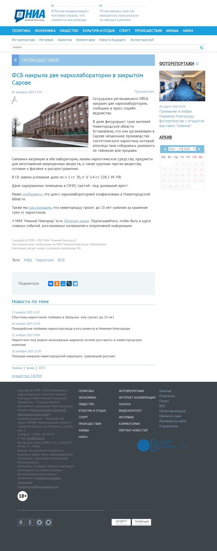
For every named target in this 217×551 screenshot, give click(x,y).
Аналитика (65, 40)
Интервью (46, 40)
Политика (21, 30)
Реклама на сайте (173, 421)
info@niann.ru (36, 438)
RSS (162, 406)
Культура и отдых (99, 30)
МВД (28, 260)
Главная (17, 368)
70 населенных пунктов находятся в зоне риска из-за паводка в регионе (120, 15)
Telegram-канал (76, 220)
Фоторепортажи (23, 40)
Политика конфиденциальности (38, 487)
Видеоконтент (130, 411)
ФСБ (61, 260)
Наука (188, 30)
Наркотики (45, 260)
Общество (69, 30)
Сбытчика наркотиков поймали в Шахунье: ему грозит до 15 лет (63, 317)
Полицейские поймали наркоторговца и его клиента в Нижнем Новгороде (71, 328)
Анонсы (125, 404)
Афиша (172, 30)
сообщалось (32, 194)
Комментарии (85, 40)
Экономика (45, 30)
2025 (42, 368)
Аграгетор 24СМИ (27, 375)
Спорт (124, 30)
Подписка (167, 396)
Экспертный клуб (142, 40)
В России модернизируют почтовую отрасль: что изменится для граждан (70, 15)
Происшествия (148, 30)
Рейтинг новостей (133, 430)
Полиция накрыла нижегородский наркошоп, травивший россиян (63, 356)
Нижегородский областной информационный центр (42, 412)
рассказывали (40, 207)
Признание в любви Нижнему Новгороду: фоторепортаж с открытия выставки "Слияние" (181, 118)
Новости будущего (112, 40)
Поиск (164, 401)
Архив (30, 368)
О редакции (168, 426)
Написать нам (170, 416)
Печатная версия (172, 411)
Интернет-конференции (137, 397)
